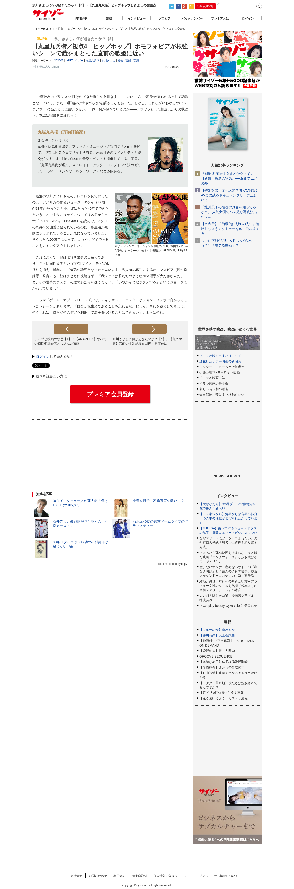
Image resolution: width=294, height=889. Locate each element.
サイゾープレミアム (48, 14)
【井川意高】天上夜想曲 (217, 635)
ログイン (43, 356)
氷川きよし (108, 60)
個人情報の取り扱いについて (173, 876)
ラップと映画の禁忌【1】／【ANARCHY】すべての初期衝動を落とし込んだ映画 (70, 341)
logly (184, 564)
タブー (79, 60)
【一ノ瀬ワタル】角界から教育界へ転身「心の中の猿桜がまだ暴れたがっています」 (228, 518)
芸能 (128, 60)
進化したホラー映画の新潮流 (220, 361)
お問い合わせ (98, 876)
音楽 (136, 60)
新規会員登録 (205, 6)
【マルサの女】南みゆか (217, 630)
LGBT (69, 60)
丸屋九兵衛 (92, 60)
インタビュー (137, 18)
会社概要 (76, 876)
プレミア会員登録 (110, 394)
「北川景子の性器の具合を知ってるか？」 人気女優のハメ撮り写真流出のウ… (229, 212)
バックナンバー (192, 18)
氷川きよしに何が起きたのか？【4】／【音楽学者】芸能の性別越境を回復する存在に (147, 341)
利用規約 (119, 876)
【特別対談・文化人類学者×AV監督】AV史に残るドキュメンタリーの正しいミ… (230, 195)
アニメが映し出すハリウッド (220, 356)
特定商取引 (139, 876)
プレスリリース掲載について (218, 876)
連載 (109, 18)
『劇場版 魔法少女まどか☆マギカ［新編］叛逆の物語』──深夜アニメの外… (229, 178)
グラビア (164, 18)
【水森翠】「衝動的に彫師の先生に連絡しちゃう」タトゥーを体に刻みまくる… (230, 228)
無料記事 (81, 18)
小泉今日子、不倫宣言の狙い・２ (158, 501)
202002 (58, 60)
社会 (120, 60)
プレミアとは (220, 18)
